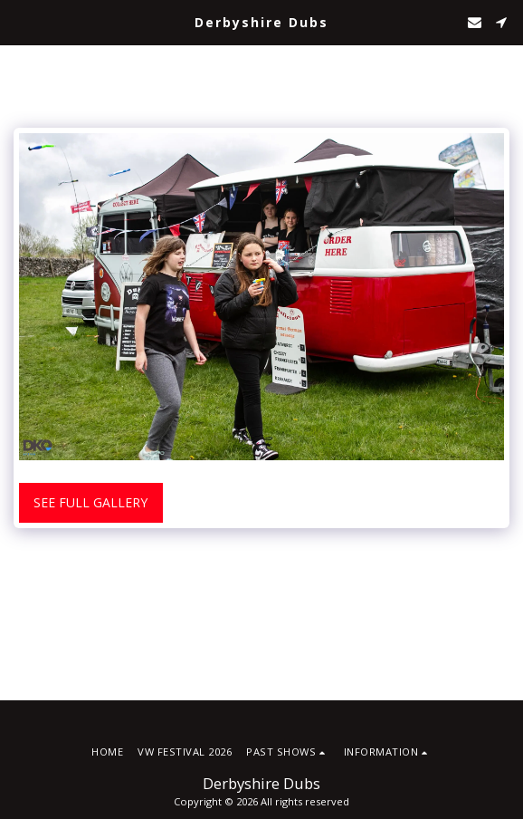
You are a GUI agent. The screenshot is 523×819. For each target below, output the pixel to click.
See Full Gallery (90, 502)
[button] (20, 21)
